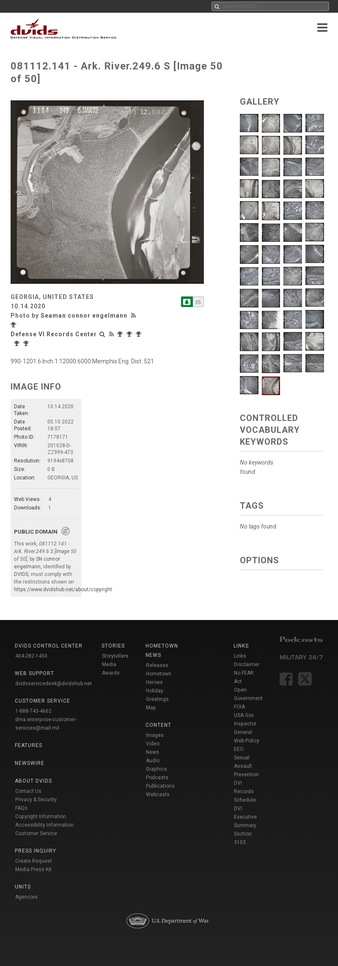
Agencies (26, 897)
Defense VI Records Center (54, 334)
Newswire (29, 763)
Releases (157, 665)
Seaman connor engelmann (84, 315)
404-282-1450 (31, 656)
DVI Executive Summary (245, 816)
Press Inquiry (35, 851)
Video (152, 744)
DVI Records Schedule (245, 791)
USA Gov (244, 715)
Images (155, 735)
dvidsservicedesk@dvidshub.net (53, 683)
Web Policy (246, 741)
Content (158, 725)
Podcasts (157, 778)
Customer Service (36, 833)
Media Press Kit (33, 869)
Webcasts (158, 794)
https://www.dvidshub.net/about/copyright (63, 589)
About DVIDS (33, 781)
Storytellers (115, 656)
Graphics (156, 769)
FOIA (239, 707)
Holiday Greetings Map (157, 699)
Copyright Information (40, 816)
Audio (152, 761)
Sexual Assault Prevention (246, 766)
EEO (239, 749)
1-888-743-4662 (33, 711)
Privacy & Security (36, 800)
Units (23, 887)
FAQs (21, 808)
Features (28, 745)
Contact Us (28, 791)
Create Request (33, 861)
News (152, 752)
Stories (113, 646)
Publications (160, 786)
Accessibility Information (44, 825)
